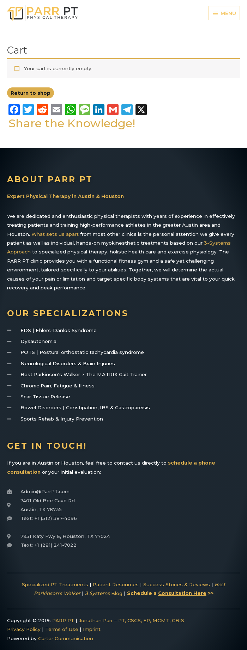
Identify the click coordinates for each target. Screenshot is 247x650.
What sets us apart (55, 234)
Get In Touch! (47, 446)
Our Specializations (67, 313)
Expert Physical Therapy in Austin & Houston (65, 196)
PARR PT (63, 620)
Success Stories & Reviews (176, 584)
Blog (103, 593)
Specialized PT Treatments (55, 584)
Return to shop (30, 93)
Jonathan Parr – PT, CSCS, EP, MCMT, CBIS (131, 620)
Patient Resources (116, 584)
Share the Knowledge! (71, 123)
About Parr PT (50, 179)
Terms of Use (61, 629)
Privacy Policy (24, 629)
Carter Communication (65, 638)
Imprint (92, 629)
